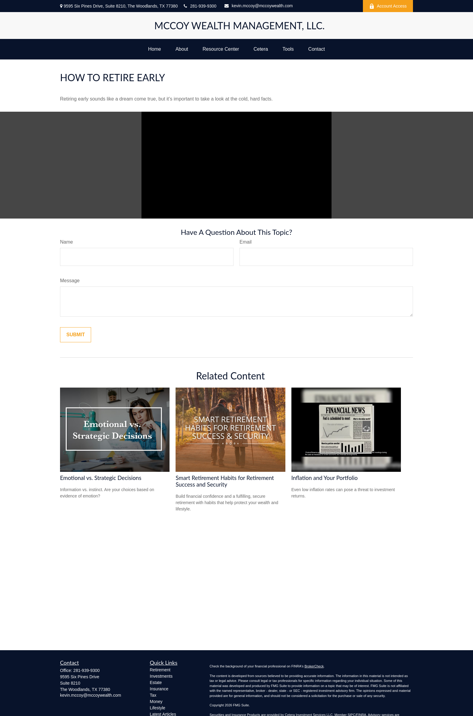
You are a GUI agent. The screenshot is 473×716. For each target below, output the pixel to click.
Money (156, 701)
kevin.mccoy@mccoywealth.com (258, 5)
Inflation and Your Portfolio (324, 478)
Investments (161, 676)
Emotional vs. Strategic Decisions (100, 478)
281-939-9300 (200, 6)
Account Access (388, 6)
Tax (153, 695)
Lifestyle (157, 707)
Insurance (159, 688)
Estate (156, 682)
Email (246, 242)
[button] (154, 49)
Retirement (160, 669)
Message (70, 280)
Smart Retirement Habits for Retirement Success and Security (225, 481)
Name (66, 242)
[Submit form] (75, 334)
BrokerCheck (314, 666)
